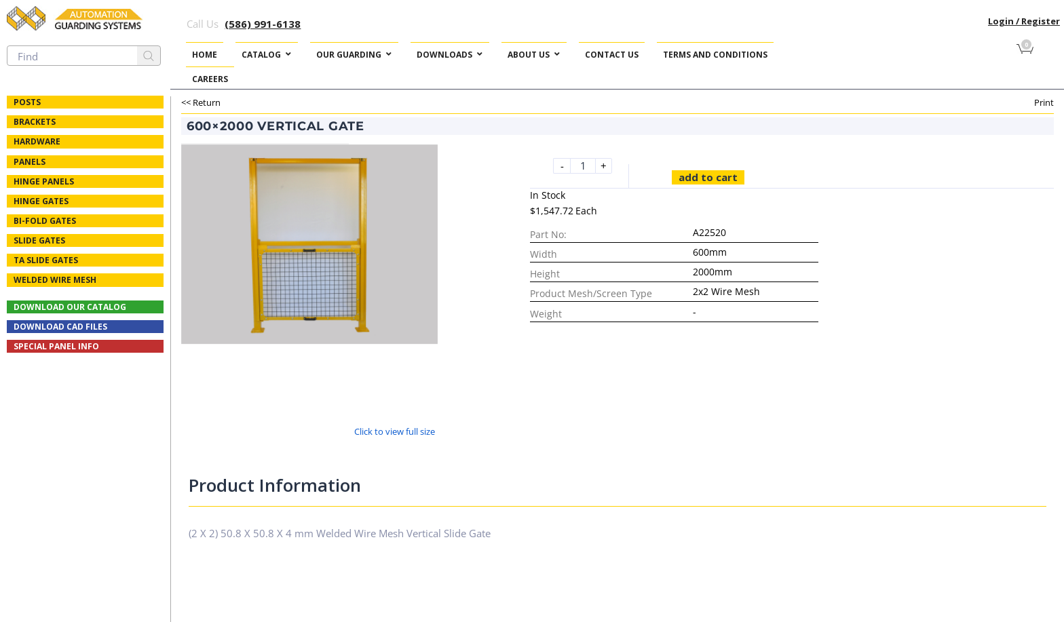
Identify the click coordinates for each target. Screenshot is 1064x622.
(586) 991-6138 (263, 24)
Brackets (35, 122)
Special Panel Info (56, 346)
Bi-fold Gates (45, 221)
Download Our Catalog (70, 307)
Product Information (275, 485)
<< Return (201, 102)
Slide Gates (39, 240)
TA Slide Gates (46, 260)
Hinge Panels (44, 181)
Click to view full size (394, 431)
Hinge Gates (41, 201)
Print (1044, 102)
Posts (27, 102)
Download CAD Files (60, 326)
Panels (29, 162)
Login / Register (1024, 21)
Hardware (37, 141)
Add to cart (708, 177)
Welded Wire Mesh (55, 280)
